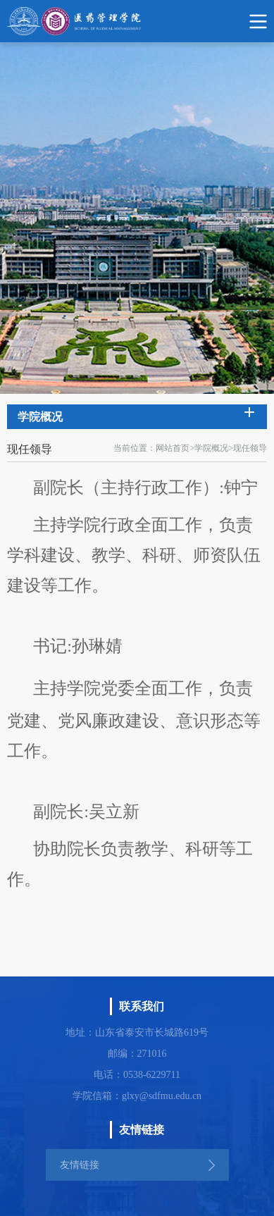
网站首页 (172, 448)
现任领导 (250, 448)
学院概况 (211, 448)
